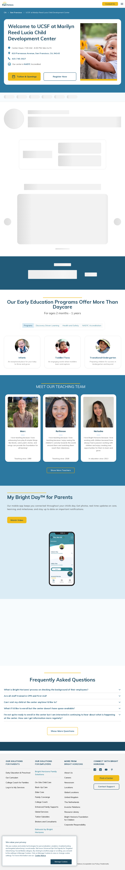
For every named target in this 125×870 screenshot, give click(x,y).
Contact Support (106, 786)
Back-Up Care (41, 787)
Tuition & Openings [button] (24, 76)
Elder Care (39, 792)
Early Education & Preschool (18, 772)
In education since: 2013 (98, 459)
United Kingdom (71, 797)
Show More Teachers (61, 470)
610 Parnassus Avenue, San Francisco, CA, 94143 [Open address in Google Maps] (36, 53)
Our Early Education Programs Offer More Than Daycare (62, 304)
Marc (22, 431)
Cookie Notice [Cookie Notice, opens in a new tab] (40, 856)
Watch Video (16, 520)
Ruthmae (61, 431)
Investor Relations (72, 807)
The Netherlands (71, 802)
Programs (28, 325)
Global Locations (71, 792)
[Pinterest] (112, 769)
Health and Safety (70, 325)
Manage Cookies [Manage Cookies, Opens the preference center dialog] (61, 862)
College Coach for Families (17, 782)
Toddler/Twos (62, 357)
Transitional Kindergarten (103, 357)
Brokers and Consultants (46, 821)
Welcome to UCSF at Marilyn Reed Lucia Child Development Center (41, 32)
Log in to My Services (15, 787)
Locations (68, 787)
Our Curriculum (12, 777)
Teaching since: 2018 (60, 459)
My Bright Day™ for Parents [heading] (40, 497)
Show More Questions (62, 731)
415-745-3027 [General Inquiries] (19, 58)
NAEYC (27, 64)
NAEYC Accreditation (91, 325)
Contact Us (110, 4)
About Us (68, 772)
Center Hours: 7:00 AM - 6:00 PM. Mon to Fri (32, 48)
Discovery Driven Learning (47, 325)
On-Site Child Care (43, 782)
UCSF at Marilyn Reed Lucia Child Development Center (47, 12)
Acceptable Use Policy (91, 864)
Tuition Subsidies (42, 816)
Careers (67, 777)
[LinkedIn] (100, 769)
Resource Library (71, 812)
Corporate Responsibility (75, 824)
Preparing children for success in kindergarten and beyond (103, 363)
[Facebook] (95, 769)
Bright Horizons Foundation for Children (76, 818)
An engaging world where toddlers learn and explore (62, 363)
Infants (22, 357)
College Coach (41, 802)
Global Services (41, 812)
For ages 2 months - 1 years (62, 313)
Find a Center (106, 778)
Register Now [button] (60, 76)
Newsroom (69, 782)
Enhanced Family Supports (46, 807)
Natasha (98, 431)
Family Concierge (42, 797)
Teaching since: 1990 (22, 459)
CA (5, 12)
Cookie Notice (77, 864)
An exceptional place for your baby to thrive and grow (22, 363)
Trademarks (104, 864)
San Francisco (16, 12)
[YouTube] (106, 769)
